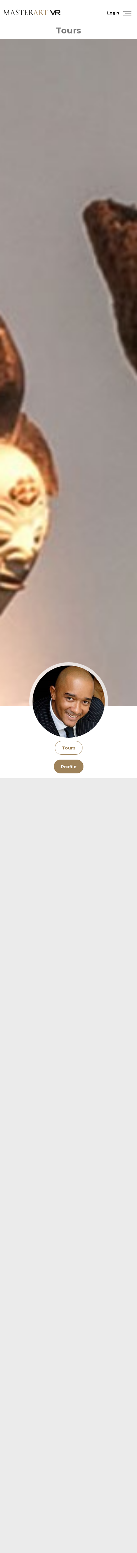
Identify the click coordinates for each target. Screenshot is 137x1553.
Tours (69, 747)
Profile (69, 766)
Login (113, 13)
